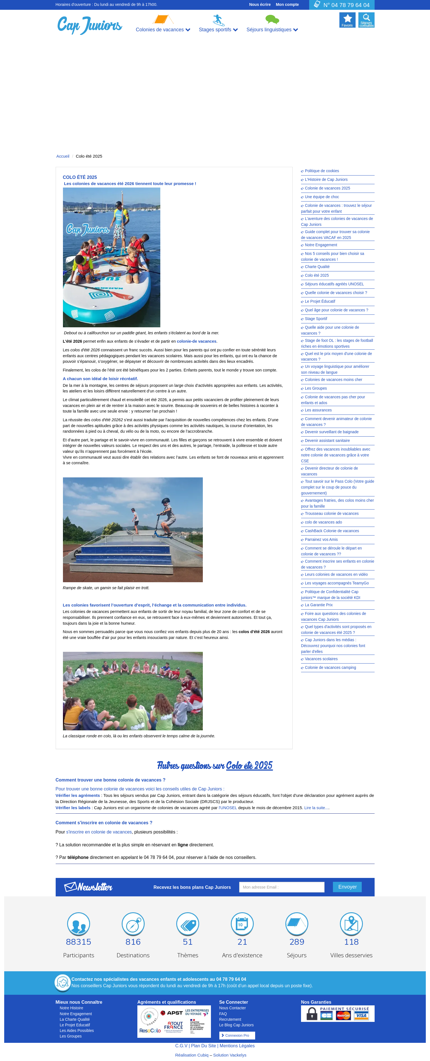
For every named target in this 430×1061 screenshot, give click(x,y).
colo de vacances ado (323, 522)
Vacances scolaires (321, 659)
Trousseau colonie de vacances (332, 514)
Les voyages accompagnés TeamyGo (337, 583)
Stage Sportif (316, 319)
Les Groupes (316, 389)
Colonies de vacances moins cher (333, 380)
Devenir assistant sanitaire (327, 441)
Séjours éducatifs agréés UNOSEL (334, 284)
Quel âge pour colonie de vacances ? (336, 310)
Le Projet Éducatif (320, 301)
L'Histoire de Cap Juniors (326, 179)
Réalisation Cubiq (191, 1055)
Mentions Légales (237, 1045)
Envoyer (348, 887)
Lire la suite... (316, 808)
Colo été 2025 (317, 275)
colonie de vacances (127, 822)
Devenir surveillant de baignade (332, 432)
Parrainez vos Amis (321, 540)
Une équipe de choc (322, 197)
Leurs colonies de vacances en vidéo (336, 575)
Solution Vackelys (229, 1055)
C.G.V (181, 1045)
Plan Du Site (203, 1045)
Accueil (63, 156)
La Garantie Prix (319, 605)
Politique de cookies (322, 171)
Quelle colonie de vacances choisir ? (336, 293)
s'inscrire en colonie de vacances (99, 832)
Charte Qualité (317, 267)
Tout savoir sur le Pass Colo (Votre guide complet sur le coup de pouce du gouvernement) (337, 488)
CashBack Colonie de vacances (332, 531)
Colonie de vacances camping (330, 668)
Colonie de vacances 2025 (327, 188)
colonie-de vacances (196, 341)
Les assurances (318, 410)
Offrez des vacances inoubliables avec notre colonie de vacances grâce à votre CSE (335, 455)
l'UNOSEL (228, 808)
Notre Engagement (321, 245)
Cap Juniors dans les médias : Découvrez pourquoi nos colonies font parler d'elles (333, 646)
